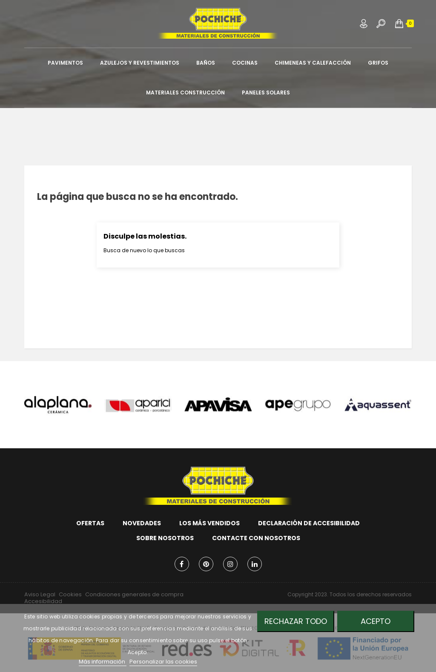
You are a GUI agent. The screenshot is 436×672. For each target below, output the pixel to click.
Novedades (142, 523)
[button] (399, 23)
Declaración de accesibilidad (309, 523)
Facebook (182, 564)
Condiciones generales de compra (134, 594)
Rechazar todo (295, 621)
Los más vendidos (209, 523)
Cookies (70, 594)
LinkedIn (254, 564)
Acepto (375, 621)
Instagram (230, 564)
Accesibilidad (43, 601)
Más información (102, 662)
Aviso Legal (39, 594)
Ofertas (90, 523)
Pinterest (206, 564)
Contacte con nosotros (256, 538)
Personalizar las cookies (163, 662)
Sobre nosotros (165, 538)
